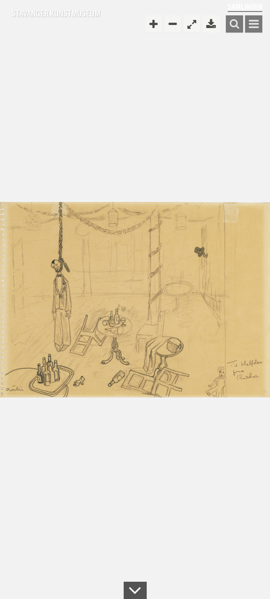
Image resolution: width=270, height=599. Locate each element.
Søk (234, 24)
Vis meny (253, 24)
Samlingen (245, 6)
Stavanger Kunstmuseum (56, 13)
